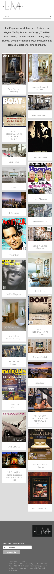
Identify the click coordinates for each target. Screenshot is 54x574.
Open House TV (40, 222)
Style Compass (14, 447)
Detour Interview (40, 157)
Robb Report (40, 291)
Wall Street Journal (40, 115)
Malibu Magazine (14, 294)
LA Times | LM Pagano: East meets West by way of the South (14, 476)
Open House (14, 162)
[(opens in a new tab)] (40, 370)
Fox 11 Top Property (14, 362)
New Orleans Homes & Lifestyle (14, 337)
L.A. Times (14, 213)
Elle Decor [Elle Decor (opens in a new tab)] (39, 383)
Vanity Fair (14, 255)
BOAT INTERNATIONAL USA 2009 (40, 332)
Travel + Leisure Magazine (40, 247)
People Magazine (40, 199)
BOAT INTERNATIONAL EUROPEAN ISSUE (14, 135)
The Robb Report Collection (40, 465)
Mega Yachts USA (40, 508)
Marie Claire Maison (14, 405)
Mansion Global (40, 357)
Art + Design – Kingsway (14, 90)
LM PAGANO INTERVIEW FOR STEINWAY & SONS (40, 420)
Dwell (14, 187)
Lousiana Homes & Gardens (40, 88)
